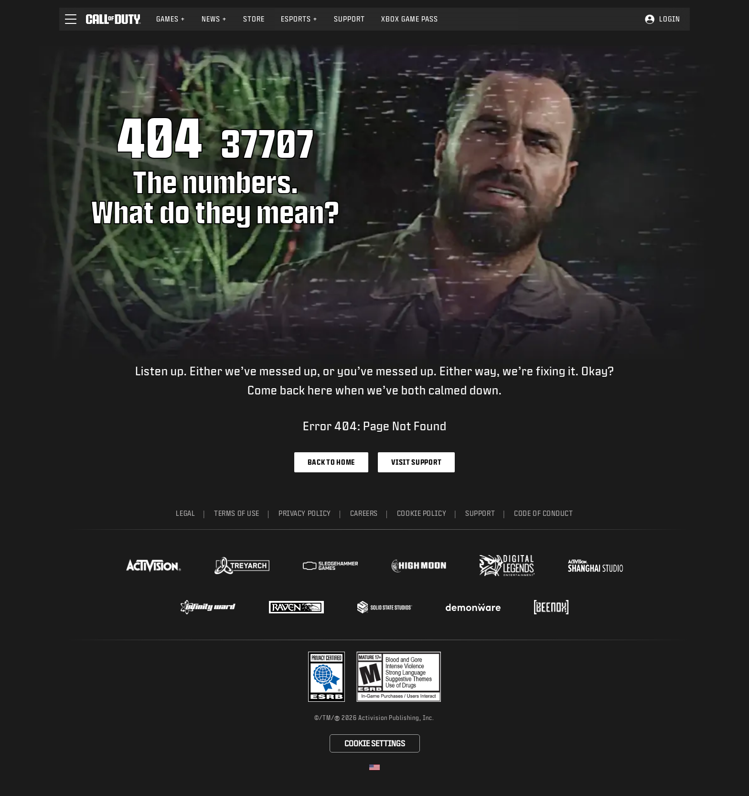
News (214, 18)
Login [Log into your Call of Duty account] (669, 18)
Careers (364, 513)
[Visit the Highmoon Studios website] (418, 566)
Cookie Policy (421, 513)
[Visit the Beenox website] (551, 607)
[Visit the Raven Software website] (296, 607)
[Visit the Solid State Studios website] (384, 607)
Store (254, 18)
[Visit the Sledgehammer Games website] (330, 566)
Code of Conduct (543, 513)
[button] (70, 19)
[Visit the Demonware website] (473, 607)
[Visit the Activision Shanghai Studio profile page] (595, 565)
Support (480, 513)
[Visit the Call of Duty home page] (113, 19)
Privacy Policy (304, 513)
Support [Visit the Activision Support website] (349, 18)
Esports (299, 18)
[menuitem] (170, 19)
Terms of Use (236, 513)
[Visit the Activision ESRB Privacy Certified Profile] (326, 677)
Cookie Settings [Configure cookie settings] (374, 743)
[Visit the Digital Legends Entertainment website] (507, 565)
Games (170, 18)
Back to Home (331, 462)
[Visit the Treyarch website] (241, 565)
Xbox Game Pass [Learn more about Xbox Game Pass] (409, 18)
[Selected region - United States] (374, 767)
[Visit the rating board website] (398, 677)
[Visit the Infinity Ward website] (208, 607)
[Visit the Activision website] (153, 565)
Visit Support (416, 462)
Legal (185, 513)
